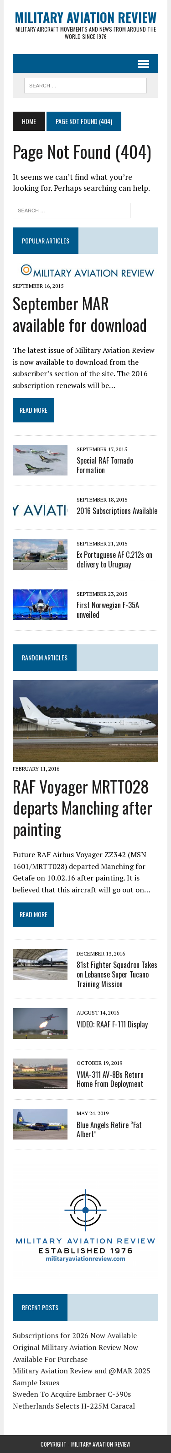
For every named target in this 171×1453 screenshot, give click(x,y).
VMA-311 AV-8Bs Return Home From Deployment (110, 1079)
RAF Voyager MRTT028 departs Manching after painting (82, 807)
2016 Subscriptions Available (117, 510)
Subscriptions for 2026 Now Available (75, 1335)
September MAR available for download (80, 313)
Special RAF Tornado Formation (105, 465)
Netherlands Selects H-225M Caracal (74, 1406)
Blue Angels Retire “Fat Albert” (109, 1129)
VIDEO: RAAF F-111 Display (112, 1024)
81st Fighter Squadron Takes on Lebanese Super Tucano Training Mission (117, 974)
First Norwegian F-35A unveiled (108, 610)
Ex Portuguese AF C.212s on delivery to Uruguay (114, 559)
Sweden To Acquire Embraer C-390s (72, 1394)
